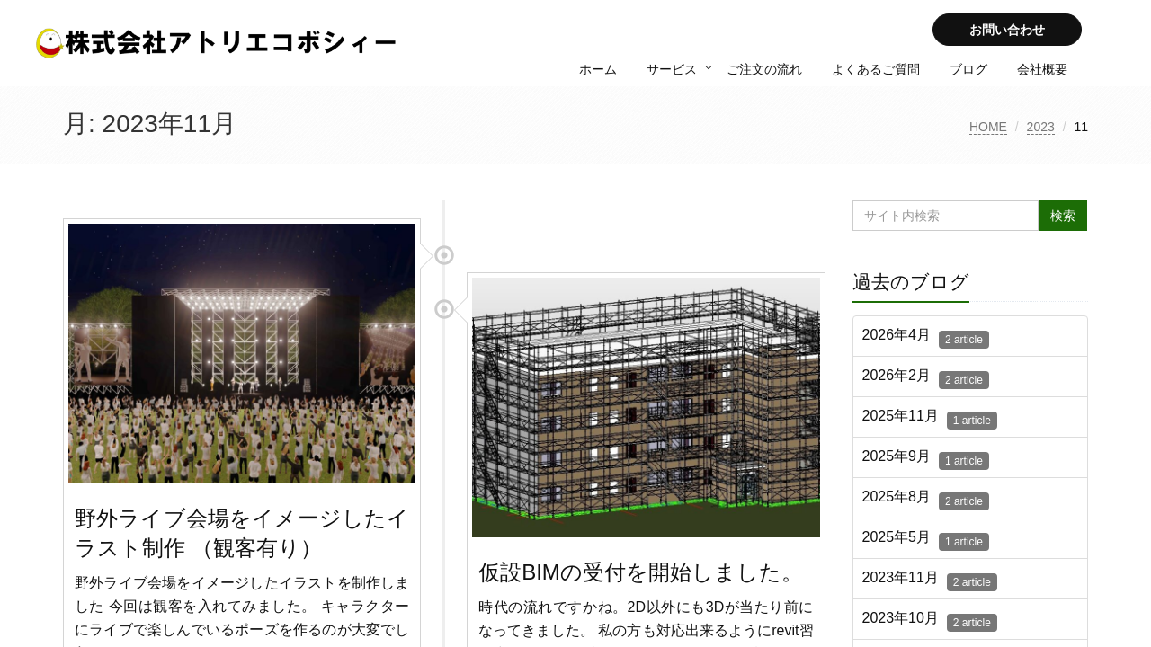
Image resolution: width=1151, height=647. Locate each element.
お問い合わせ (1007, 29)
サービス (672, 69)
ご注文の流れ (764, 69)
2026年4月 (925, 338)
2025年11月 (929, 419)
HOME (988, 127)
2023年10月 (929, 621)
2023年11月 (929, 580)
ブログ (968, 69)
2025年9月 (925, 459)
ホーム (598, 69)
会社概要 (1042, 69)
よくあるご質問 (876, 69)
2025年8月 (925, 499)
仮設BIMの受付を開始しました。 (640, 572)
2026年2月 (925, 378)
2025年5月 (925, 540)
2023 (1041, 127)
